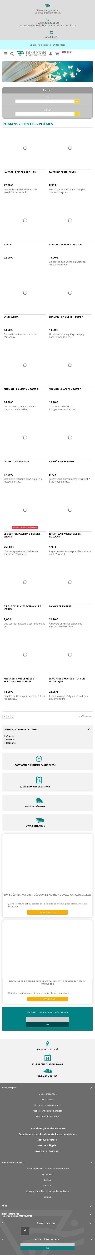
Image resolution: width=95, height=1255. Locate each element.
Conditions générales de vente (47, 1128)
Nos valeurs (48, 1174)
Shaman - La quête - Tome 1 (66, 316)
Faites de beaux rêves (62, 172)
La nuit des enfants (16, 461)
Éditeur (47, 1180)
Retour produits (47, 1139)
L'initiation (11, 316)
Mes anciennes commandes (47, 1105)
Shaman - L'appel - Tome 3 (65, 389)
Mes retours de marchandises (47, 1110)
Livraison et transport (47, 1151)
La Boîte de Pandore (62, 461)
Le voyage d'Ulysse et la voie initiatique (67, 680)
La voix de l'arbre (60, 606)
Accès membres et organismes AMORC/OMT (17, 1214)
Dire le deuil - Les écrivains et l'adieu (22, 607)
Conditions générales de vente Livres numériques (48, 1134)
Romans (10, 743)
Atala (8, 244)
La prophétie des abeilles (20, 172)
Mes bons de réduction (47, 1116)
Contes (10, 736)
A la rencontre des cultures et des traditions (47, 1191)
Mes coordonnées (48, 1094)
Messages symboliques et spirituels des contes (20, 680)
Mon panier (47, 1099)
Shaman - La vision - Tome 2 (21, 389)
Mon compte (9, 1087)
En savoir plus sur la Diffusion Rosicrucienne (47, 1168)
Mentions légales (48, 1145)
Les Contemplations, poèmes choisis (22, 535)
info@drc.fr (51, 37)
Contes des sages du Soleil (66, 244)
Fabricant (47, 1185)
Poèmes (10, 739)
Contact (47, 1197)
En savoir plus (47, 912)
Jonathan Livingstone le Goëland (65, 535)
